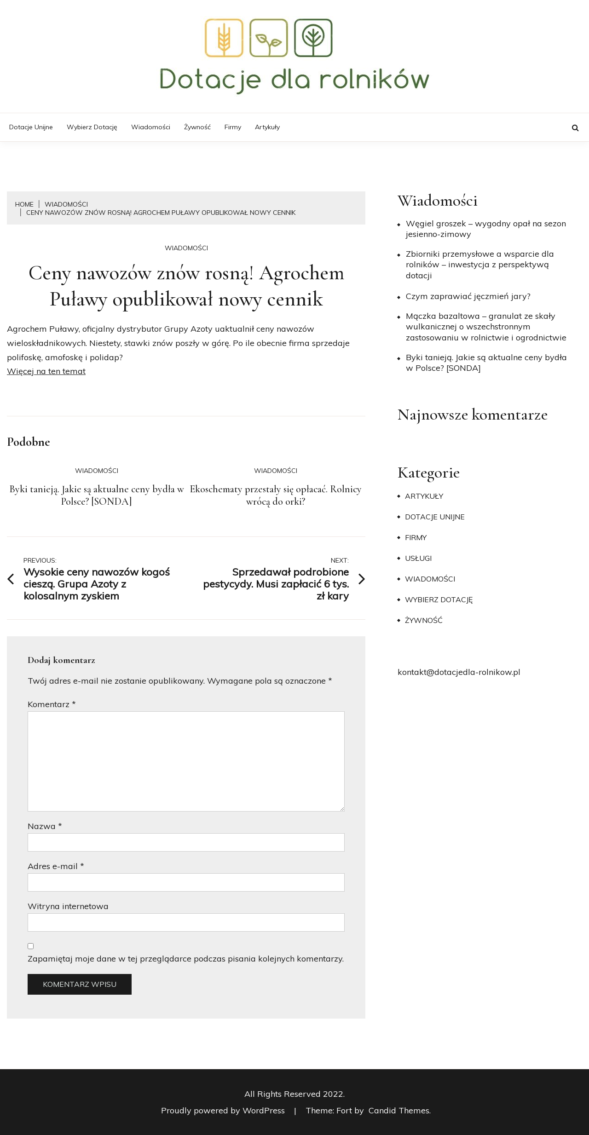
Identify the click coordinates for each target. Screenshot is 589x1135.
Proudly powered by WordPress (224, 1110)
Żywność (197, 127)
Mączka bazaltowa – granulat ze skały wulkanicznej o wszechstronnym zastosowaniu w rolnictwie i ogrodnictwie (486, 327)
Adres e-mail (56, 866)
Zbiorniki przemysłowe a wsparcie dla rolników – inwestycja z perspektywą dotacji (480, 264)
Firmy (233, 127)
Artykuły (267, 127)
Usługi (418, 558)
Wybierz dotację (92, 127)
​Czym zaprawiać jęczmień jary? (468, 296)
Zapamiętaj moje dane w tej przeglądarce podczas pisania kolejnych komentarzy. (186, 958)
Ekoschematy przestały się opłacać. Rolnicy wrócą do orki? (276, 495)
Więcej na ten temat (46, 371)
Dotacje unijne (31, 127)
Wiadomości (150, 127)
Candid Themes (399, 1110)
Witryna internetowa (68, 906)
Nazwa (45, 826)
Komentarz (52, 704)
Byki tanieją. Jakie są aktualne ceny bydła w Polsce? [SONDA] (96, 495)
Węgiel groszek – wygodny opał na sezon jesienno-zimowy (486, 228)
